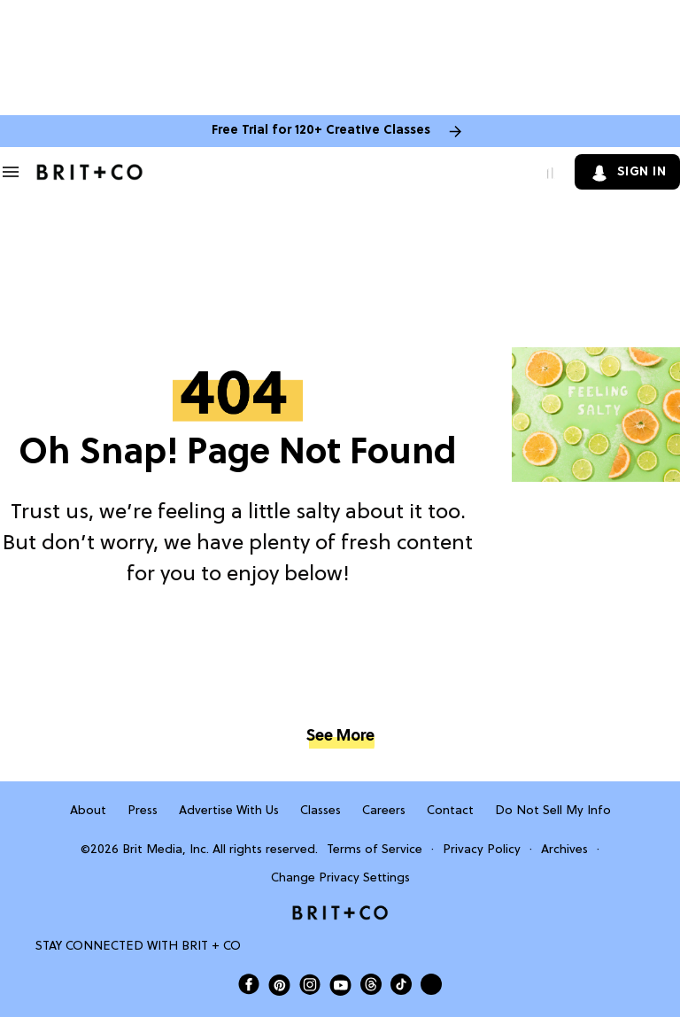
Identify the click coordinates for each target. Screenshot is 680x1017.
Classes (320, 811)
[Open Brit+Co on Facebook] (248, 984)
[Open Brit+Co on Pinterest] (279, 985)
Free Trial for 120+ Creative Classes (321, 130)
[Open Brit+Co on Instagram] (310, 984)
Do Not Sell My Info (553, 811)
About (88, 811)
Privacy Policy (482, 850)
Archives (564, 850)
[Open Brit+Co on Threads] (371, 984)
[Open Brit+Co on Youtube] (340, 985)
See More (340, 736)
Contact (450, 811)
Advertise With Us (229, 811)
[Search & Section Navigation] (10, 171)
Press (143, 811)
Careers (384, 811)
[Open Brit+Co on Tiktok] (401, 984)
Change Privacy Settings (340, 878)
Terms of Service (374, 850)
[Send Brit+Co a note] (431, 984)
